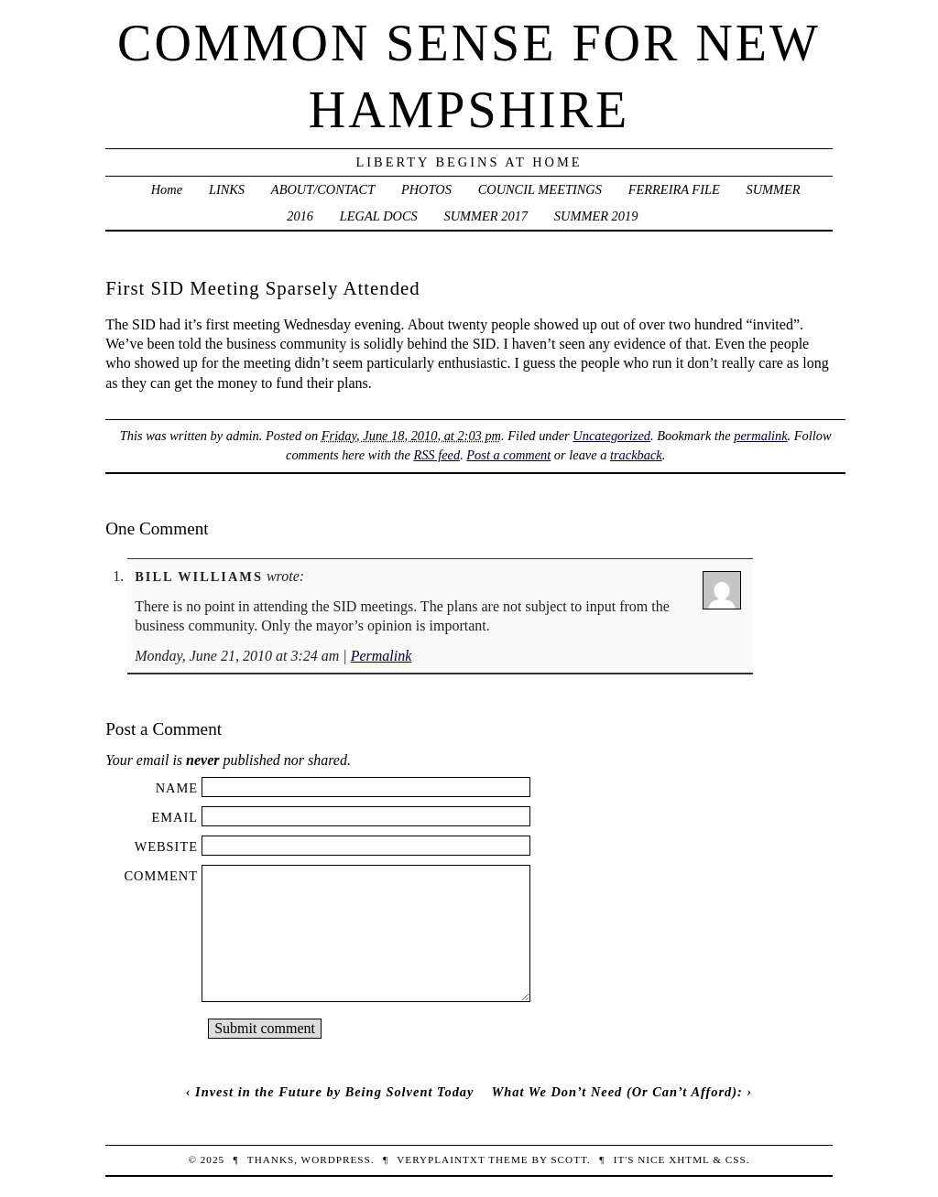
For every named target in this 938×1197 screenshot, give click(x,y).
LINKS (227, 189)
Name (177, 788)
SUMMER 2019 (596, 216)
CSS (736, 1159)
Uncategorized (611, 435)
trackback (636, 455)
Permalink (381, 655)
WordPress (336, 1159)
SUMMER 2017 (486, 216)
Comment (161, 875)
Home (166, 189)
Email (174, 817)
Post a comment (508, 455)
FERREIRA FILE (674, 189)
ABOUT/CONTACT (323, 189)
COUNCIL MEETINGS (540, 189)
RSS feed (436, 455)
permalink (760, 435)
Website (166, 846)
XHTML (689, 1159)
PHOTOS (426, 189)
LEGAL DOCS (379, 216)
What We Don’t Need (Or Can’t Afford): (616, 1091)
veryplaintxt (441, 1159)
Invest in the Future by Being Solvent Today (334, 1091)
